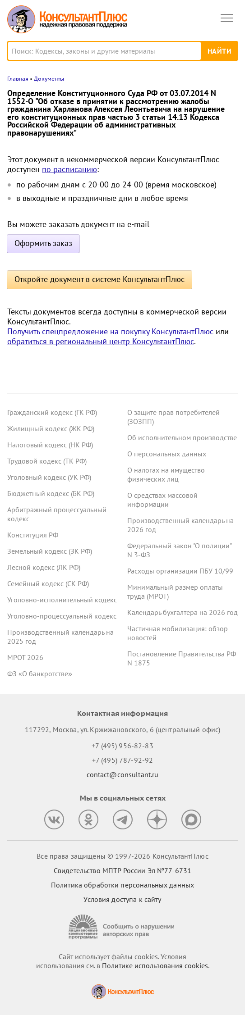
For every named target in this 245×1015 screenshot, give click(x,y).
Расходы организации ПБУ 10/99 (180, 570)
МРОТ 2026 (25, 657)
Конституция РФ (32, 534)
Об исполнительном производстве (182, 437)
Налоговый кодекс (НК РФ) (50, 444)
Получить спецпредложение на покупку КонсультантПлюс (110, 331)
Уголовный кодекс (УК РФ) (49, 477)
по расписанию (69, 169)
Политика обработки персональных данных (122, 884)
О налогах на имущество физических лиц (166, 474)
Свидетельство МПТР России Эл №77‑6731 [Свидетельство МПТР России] (122, 870)
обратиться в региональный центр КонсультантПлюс (100, 341)
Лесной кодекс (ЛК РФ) (43, 567)
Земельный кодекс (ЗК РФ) (49, 550)
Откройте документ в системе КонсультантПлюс (99, 279)
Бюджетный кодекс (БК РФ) (50, 493)
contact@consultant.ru (123, 774)
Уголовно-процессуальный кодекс (61, 615)
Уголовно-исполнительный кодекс (62, 599)
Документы (49, 78)
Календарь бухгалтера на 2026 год (182, 612)
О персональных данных (166, 453)
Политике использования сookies (155, 965)
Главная (17, 78)
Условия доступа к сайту (122, 899)
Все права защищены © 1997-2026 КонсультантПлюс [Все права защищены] (122, 855)
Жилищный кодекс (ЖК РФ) (50, 428)
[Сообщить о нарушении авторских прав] (123, 927)
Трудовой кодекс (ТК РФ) (47, 460)
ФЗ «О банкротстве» (39, 673)
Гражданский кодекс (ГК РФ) (52, 412)
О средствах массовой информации (162, 500)
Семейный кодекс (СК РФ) (48, 583)
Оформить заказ (43, 243)
